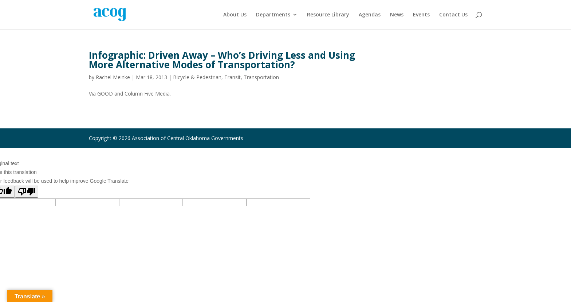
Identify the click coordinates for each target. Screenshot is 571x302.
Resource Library (328, 15)
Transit (232, 77)
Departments (273, 15)
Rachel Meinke (113, 77)
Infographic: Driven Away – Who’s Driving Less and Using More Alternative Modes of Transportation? (222, 60)
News (396, 15)
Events (421, 15)
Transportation (261, 77)
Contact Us (453, 15)
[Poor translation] (26, 192)
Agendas (370, 15)
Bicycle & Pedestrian (197, 77)
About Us (235, 15)
